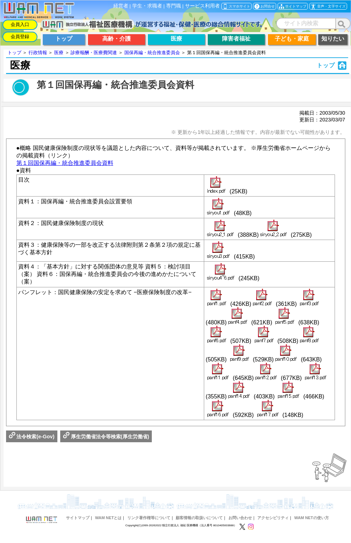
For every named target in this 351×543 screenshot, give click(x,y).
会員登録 (20, 36)
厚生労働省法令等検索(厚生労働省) (106, 436)
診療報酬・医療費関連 (94, 52)
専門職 (173, 6)
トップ (14, 52)
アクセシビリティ (273, 518)
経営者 (120, 6)
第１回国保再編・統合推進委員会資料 (64, 163)
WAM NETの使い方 (311, 518)
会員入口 (20, 24)
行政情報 (38, 52)
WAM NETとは (108, 518)
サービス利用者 (202, 6)
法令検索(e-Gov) (32, 436)
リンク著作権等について (148, 518)
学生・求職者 (147, 6)
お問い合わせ (240, 518)
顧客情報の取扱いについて (199, 518)
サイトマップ (77, 518)
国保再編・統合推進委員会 (152, 52)
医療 (58, 52)
